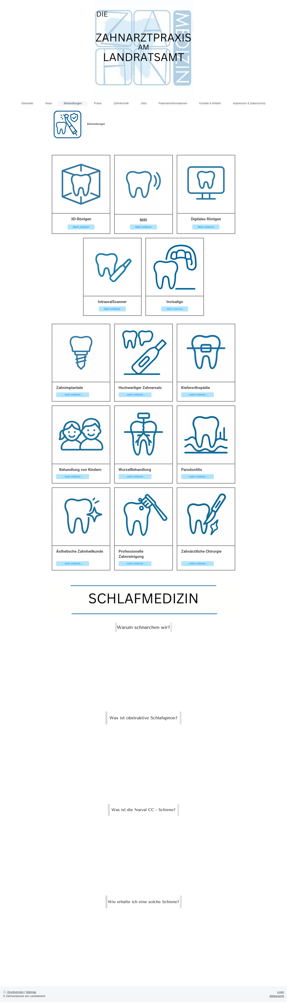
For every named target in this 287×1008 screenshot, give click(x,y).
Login (280, 992)
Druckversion (13, 992)
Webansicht (276, 996)
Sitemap (31, 992)
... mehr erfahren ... (73, 394)
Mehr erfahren (81, 226)
